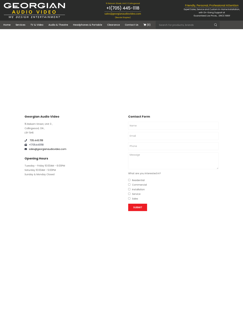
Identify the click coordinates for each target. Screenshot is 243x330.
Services (20, 24)
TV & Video (37, 24)
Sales (135, 198)
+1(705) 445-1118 (122, 8)
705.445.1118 (36, 140)
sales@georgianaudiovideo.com (47, 149)
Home (7, 24)
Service (136, 194)
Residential (138, 180)
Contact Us (132, 24)
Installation (138, 189)
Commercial (139, 184)
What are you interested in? (144, 173)
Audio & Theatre (58, 24)
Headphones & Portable (87, 24)
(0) (146, 24)
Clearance (113, 24)
